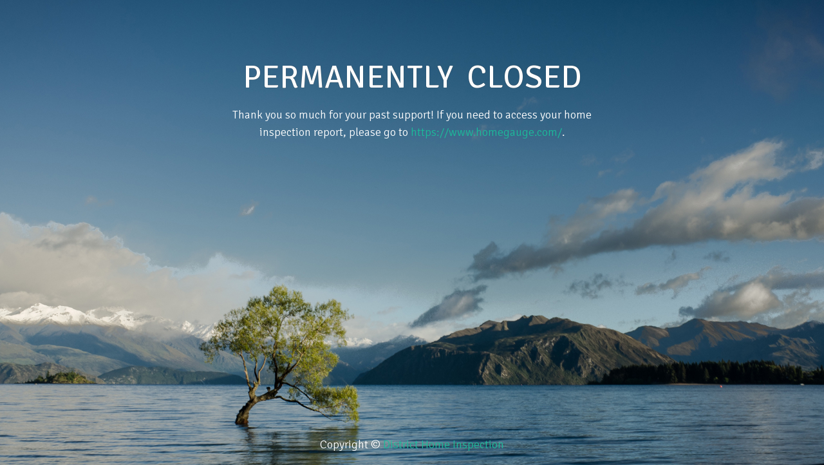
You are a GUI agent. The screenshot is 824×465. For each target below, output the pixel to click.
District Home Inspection (443, 444)
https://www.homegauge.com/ (486, 132)
